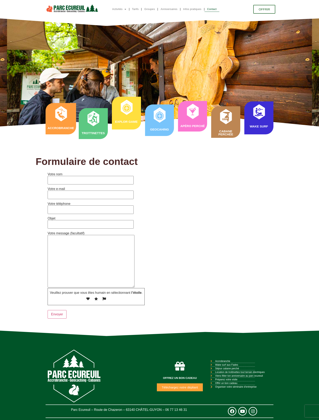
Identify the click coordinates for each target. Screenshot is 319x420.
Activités (119, 9)
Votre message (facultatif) (91, 260)
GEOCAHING (159, 129)
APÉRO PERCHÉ (192, 126)
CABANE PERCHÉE (225, 132)
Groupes (149, 9)
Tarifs (135, 9)
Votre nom (91, 177)
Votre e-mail (91, 191)
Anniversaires (169, 9)
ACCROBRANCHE (61, 128)
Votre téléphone (91, 206)
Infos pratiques (192, 9)
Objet (91, 221)
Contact (212, 9)
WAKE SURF (259, 126)
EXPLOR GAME (126, 121)
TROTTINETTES (93, 133)
